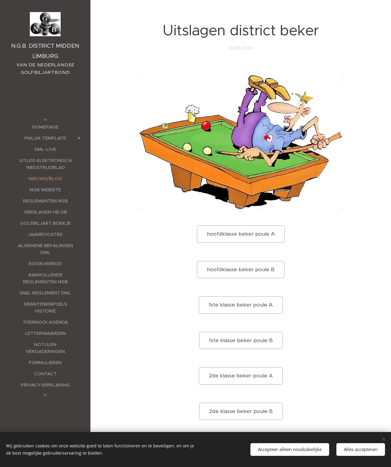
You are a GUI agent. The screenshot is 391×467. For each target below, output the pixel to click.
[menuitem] (45, 126)
